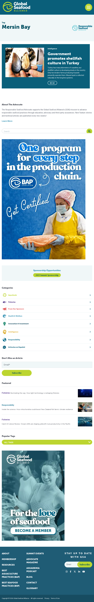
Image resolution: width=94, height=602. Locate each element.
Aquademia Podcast (33, 570)
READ (52, 83)
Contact (31, 582)
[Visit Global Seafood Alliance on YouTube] (83, 571)
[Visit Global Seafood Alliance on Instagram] (66, 571)
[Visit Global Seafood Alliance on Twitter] (75, 571)
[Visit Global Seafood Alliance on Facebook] (70, 571)
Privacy (47, 598)
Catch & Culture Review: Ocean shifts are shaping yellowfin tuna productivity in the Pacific (36, 424)
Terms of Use (55, 598)
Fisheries (6, 393)
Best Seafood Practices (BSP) (10, 584)
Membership (9, 559)
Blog (29, 577)
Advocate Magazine (32, 561)
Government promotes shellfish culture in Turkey (65, 58)
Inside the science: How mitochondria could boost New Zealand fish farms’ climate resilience (37, 409)
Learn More (7, 121)
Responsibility (8, 405)
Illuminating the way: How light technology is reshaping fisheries (34, 393)
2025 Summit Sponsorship (47, 275)
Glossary (32, 588)
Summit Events (35, 553)
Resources (8, 565)
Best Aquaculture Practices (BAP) (11, 573)
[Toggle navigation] (88, 7)
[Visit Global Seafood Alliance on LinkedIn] (79, 571)
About (5, 553)
